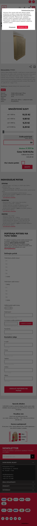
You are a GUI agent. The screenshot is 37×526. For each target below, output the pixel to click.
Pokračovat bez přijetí (27, 10)
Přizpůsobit (12, 27)
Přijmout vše (22, 27)
